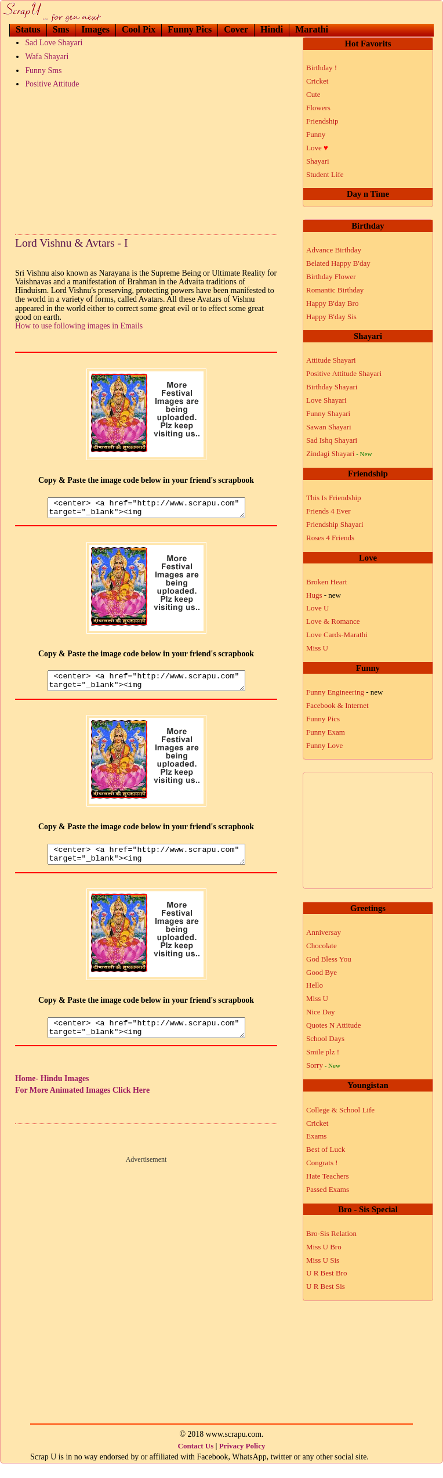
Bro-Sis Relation (331, 1233)
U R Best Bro (326, 1273)
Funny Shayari (328, 413)
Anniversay (323, 932)
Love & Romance (333, 621)
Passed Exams (327, 1189)
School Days (325, 1038)
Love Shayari (326, 400)
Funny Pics (190, 29)
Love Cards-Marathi (337, 634)
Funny (315, 134)
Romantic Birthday (335, 290)
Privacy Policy (242, 1459)
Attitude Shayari (331, 360)
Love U (317, 608)
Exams (316, 1136)
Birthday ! (321, 67)
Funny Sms (43, 70)
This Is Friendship (333, 497)
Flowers (318, 107)
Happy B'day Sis (331, 316)
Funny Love (324, 745)
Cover (236, 29)
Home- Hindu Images (52, 1092)
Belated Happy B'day (338, 263)
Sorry (323, 1065)
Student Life (325, 174)
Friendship (322, 121)
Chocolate (321, 945)
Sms (61, 29)
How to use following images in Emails (79, 325)
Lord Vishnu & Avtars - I (71, 243)
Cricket (317, 81)
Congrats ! (322, 1162)
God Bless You (328, 959)
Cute (313, 94)
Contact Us (196, 1459)
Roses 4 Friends (330, 537)
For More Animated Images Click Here (82, 1104)
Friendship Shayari (335, 524)
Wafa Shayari (46, 56)
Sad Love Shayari (53, 42)
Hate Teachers (327, 1176)
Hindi (271, 29)
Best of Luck (325, 1149)
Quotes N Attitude (333, 1025)
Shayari (317, 161)
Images (95, 29)
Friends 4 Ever (328, 511)
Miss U (317, 648)
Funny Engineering (344, 692)
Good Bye (321, 972)
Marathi (311, 29)
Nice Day (320, 1011)
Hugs (323, 595)
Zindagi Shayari (339, 453)
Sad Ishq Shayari (331, 440)
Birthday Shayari (331, 386)
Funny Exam (325, 732)
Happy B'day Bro (332, 303)
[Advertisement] (146, 159)
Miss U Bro (324, 1246)
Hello (314, 985)
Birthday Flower (331, 276)
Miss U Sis (322, 1260)
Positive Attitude (52, 83)
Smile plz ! (322, 1051)
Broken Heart (326, 581)
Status (28, 29)
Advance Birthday (333, 249)
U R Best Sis (325, 1286)
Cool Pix (138, 29)
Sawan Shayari (328, 426)
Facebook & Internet (337, 705)
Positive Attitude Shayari (344, 373)
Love (317, 147)
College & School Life (340, 1109)
